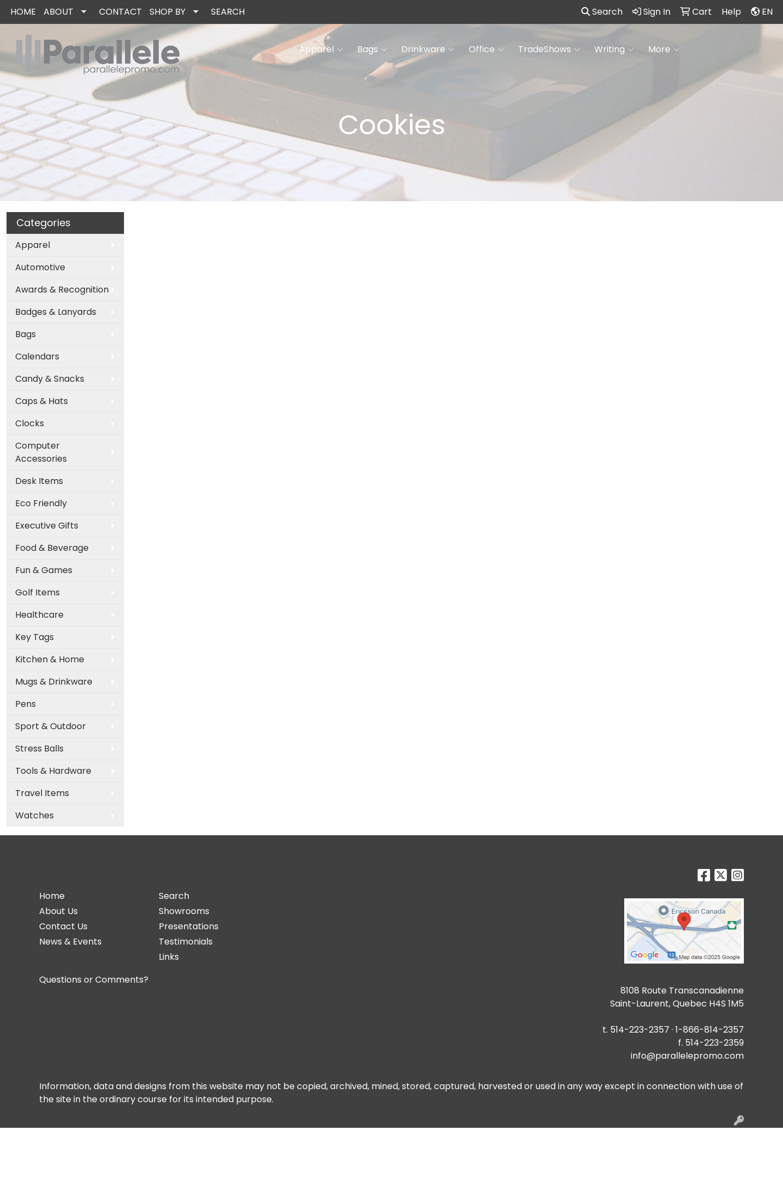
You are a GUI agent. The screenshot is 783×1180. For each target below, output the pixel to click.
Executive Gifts (46, 525)
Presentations (189, 926)
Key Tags (34, 637)
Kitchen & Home (49, 659)
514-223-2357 (639, 1029)
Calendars (37, 356)
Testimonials (186, 941)
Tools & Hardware (53, 771)
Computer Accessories (41, 452)
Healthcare (39, 614)
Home (52, 896)
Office (486, 49)
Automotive (40, 267)
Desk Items (39, 481)
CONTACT (120, 11)
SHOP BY (167, 11)
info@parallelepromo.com (687, 1055)
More (664, 49)
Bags (372, 49)
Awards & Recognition (62, 289)
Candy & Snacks (49, 378)
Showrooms (184, 911)
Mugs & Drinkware (53, 681)
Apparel (321, 49)
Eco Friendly (41, 503)
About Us (58, 911)
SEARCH (228, 11)
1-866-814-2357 (709, 1029)
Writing (614, 49)
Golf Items (37, 592)
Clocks (29, 423)
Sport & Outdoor (50, 726)
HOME (23, 11)
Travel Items (42, 793)
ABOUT (58, 11)
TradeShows (549, 49)
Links (169, 957)
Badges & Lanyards (55, 312)
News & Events (70, 941)
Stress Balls (39, 748)
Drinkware (428, 49)
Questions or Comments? (93, 979)
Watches (34, 815)
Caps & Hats (41, 401)
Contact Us (63, 926)
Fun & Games (43, 570)
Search (602, 11)
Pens (25, 704)
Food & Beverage (52, 548)
